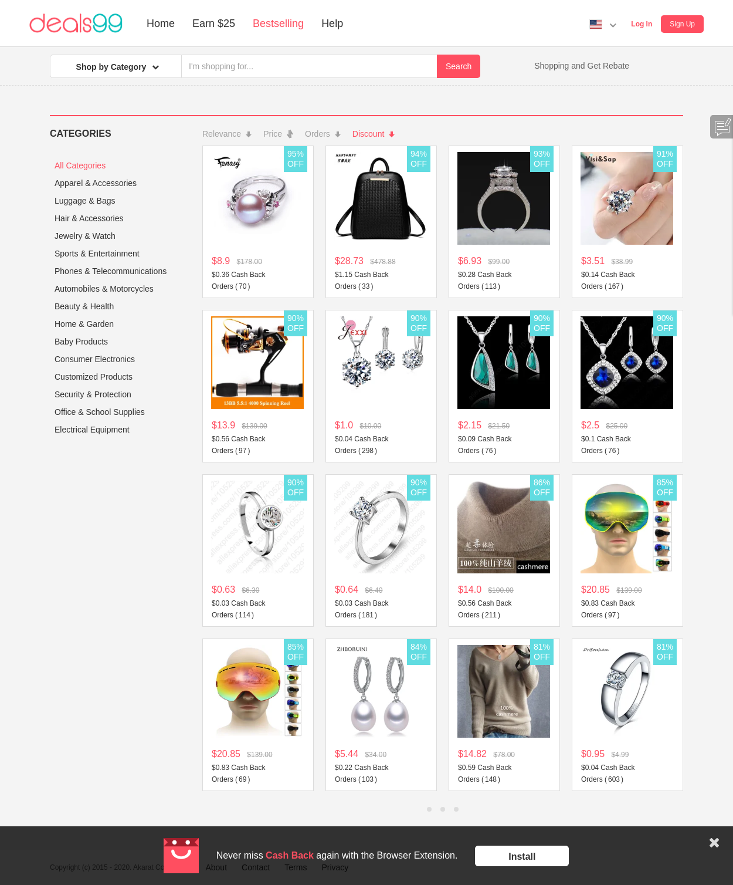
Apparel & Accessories (96, 183)
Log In (641, 24)
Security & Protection (93, 394)
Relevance (227, 134)
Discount (373, 134)
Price (278, 134)
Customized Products (94, 376)
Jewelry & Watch (85, 236)
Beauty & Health (84, 306)
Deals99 (76, 23)
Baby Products (81, 341)
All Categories (80, 165)
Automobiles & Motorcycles (104, 288)
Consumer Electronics (95, 359)
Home (161, 23)
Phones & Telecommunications (111, 271)
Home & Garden (84, 324)
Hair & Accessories (89, 218)
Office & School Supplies (100, 412)
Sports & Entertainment (97, 253)
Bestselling (278, 23)
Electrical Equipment (92, 429)
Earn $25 (213, 23)
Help (332, 23)
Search (458, 66)
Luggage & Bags (85, 200)
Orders (323, 134)
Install (521, 857)
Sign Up (682, 24)
